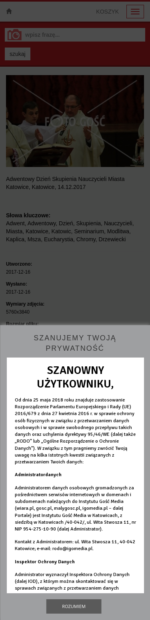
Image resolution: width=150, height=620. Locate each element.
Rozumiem (74, 606)
